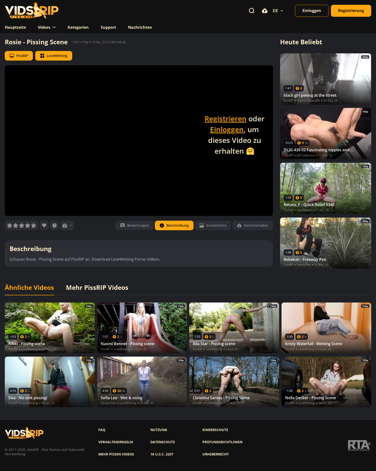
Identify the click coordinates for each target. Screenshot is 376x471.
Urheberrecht (215, 454)
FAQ (101, 430)
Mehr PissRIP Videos (97, 288)
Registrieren (226, 118)
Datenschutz (162, 442)
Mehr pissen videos (116, 454)
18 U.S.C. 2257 (161, 454)
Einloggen (227, 129)
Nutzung (158, 430)
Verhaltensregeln (115, 442)
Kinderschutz (215, 430)
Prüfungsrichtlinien (222, 442)
